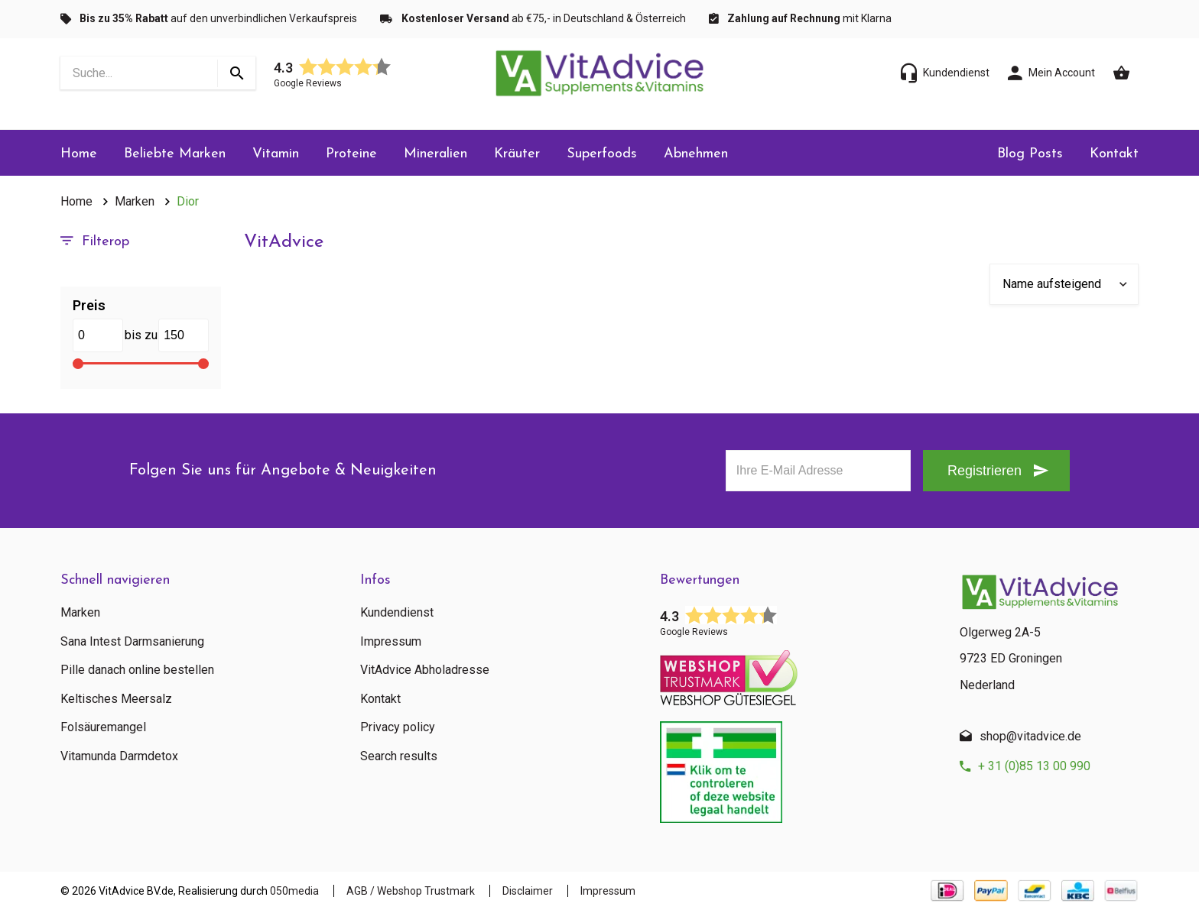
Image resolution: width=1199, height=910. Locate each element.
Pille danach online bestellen (137, 670)
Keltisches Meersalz (116, 699)
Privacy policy (397, 727)
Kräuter (517, 154)
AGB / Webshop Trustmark (410, 891)
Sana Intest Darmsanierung (132, 642)
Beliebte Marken (175, 154)
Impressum (390, 642)
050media (294, 891)
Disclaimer (527, 891)
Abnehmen (696, 154)
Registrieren (984, 470)
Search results (398, 756)
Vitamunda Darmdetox (119, 756)
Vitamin (275, 154)
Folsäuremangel (103, 727)
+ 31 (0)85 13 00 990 (1034, 766)
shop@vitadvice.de (1030, 736)
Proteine (351, 154)
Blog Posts (1030, 154)
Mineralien (435, 154)
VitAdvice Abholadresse (424, 670)
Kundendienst (397, 613)
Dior (188, 201)
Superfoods (602, 154)
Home (78, 154)
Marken (134, 201)
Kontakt (1114, 154)
